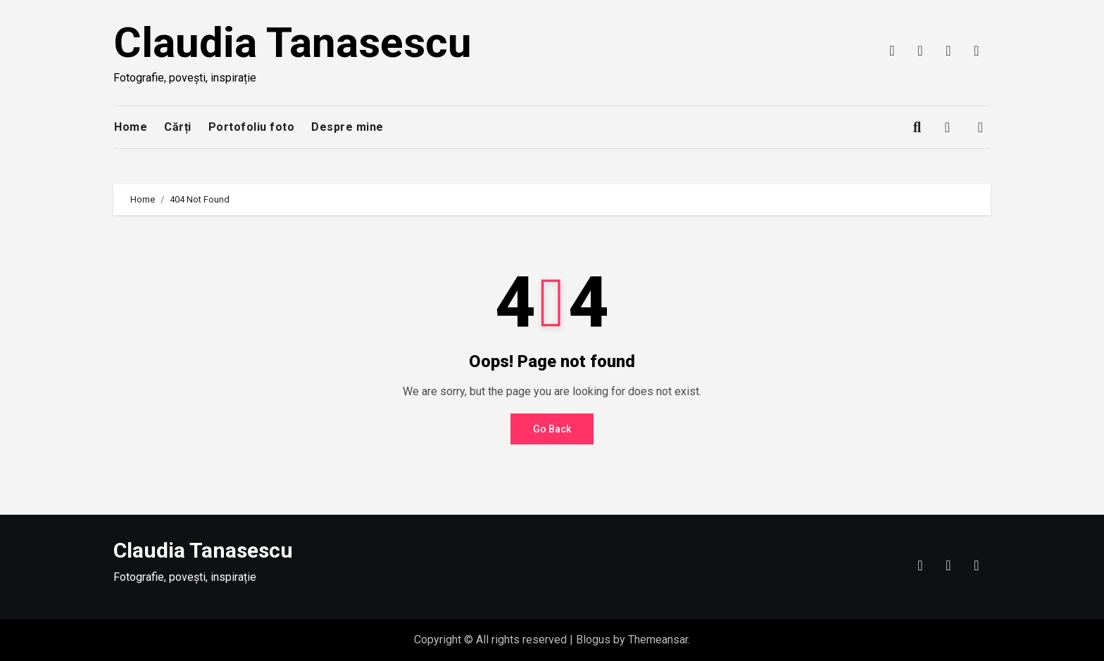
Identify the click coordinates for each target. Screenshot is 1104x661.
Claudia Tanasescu (292, 43)
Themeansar (658, 639)
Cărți (178, 127)
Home (130, 127)
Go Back (552, 429)
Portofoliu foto (251, 127)
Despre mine (347, 127)
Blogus (593, 639)
